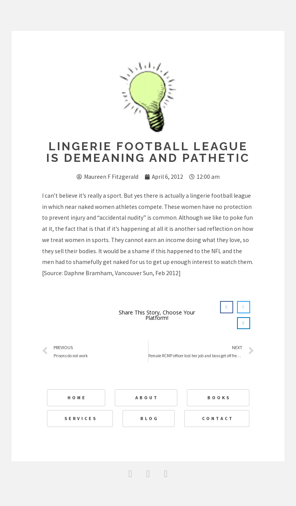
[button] (226, 307)
